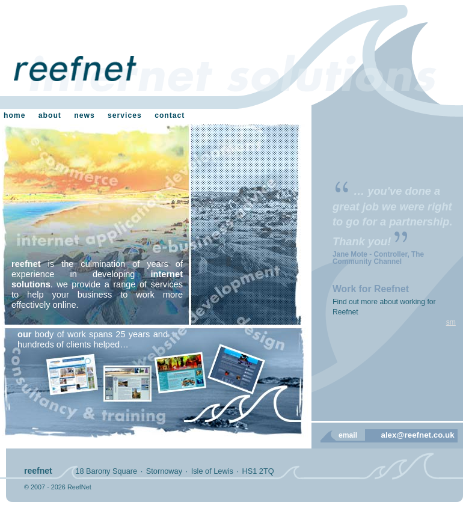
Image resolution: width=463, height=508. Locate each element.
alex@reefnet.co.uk (417, 434)
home (14, 115)
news (84, 115)
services (125, 115)
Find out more (355, 302)
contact (170, 115)
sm (451, 322)
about (49, 115)
